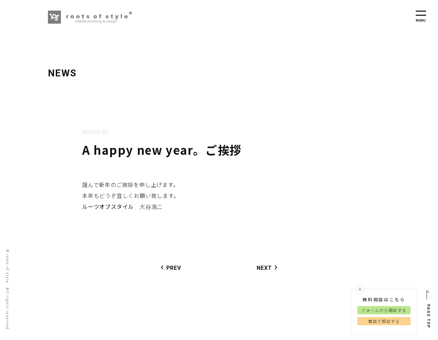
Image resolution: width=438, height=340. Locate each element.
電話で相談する (384, 322)
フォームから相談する (384, 311)
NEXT (268, 267)
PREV (169, 267)
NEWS (62, 73)
